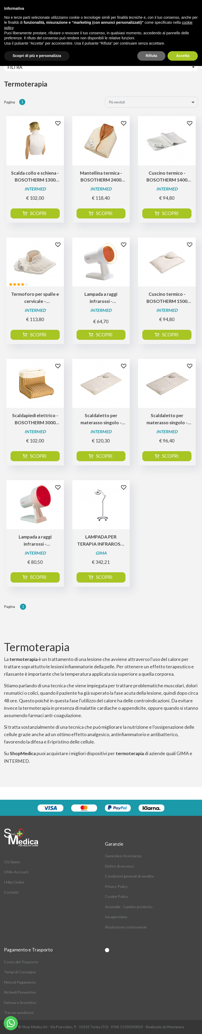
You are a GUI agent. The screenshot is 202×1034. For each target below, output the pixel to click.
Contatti (11, 892)
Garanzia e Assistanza (123, 856)
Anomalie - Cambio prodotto (129, 906)
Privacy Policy (116, 886)
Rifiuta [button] (151, 56)
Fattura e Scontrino (20, 1002)
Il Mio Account (16, 872)
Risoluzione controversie (126, 927)
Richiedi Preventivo (20, 992)
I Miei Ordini (14, 882)
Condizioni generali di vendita (129, 876)
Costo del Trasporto (21, 962)
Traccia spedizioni (18, 1012)
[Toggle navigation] (101, 67)
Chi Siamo (12, 862)
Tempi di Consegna (20, 972)
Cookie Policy (116, 896)
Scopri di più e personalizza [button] (37, 56)
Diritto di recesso (119, 866)
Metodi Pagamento (20, 982)
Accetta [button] (182, 56)
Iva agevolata (116, 916)
